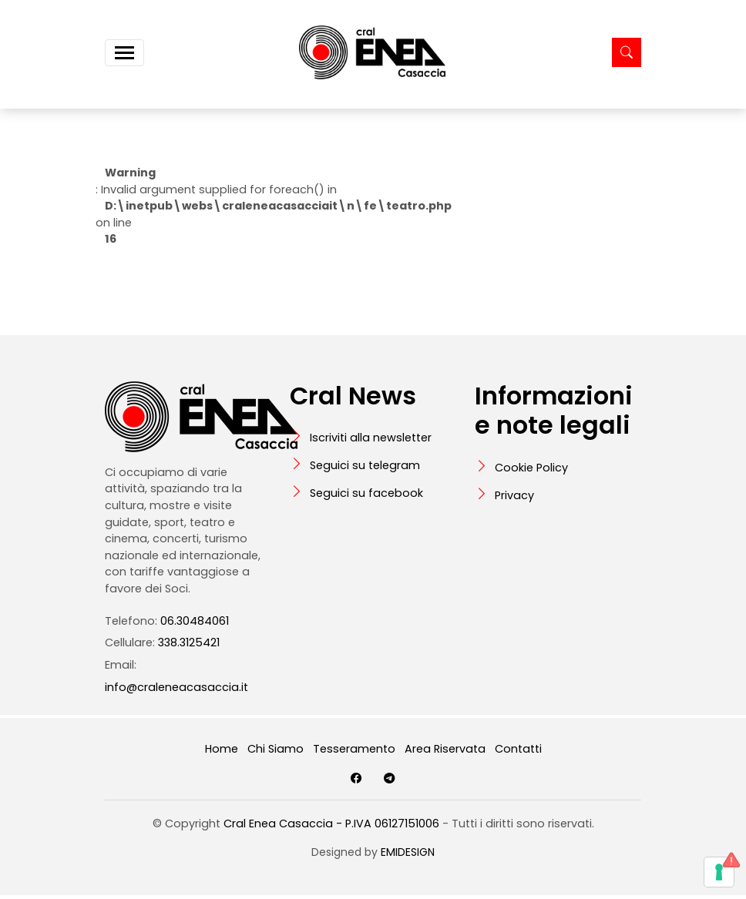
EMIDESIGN (408, 852)
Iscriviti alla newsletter (371, 437)
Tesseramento (354, 748)
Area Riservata (445, 748)
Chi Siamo (275, 748)
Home (221, 748)
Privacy (514, 495)
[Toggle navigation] (124, 52)
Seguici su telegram (365, 465)
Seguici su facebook (366, 493)
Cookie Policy (531, 467)
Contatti (518, 748)
